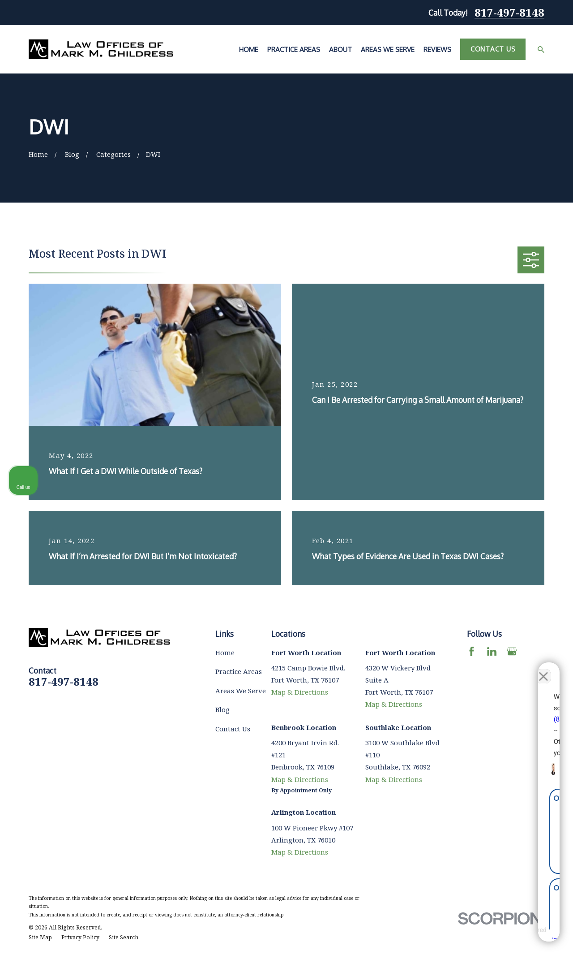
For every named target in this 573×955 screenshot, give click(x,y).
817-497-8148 (509, 12)
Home (225, 652)
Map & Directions (299, 691)
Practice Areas (238, 671)
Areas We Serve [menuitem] (388, 49)
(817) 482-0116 (437, 712)
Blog (222, 709)
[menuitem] (40, 938)
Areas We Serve (240, 690)
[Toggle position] (524, 668)
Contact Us (493, 49)
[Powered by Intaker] (496, 936)
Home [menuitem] (248, 49)
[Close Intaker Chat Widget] (543, 668)
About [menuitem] (340, 49)
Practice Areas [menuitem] (293, 49)
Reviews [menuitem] (437, 49)
